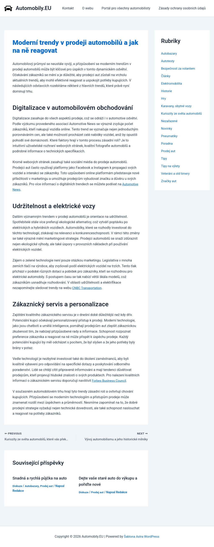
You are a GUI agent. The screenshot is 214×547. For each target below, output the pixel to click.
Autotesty (168, 61)
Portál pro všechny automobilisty (128, 8)
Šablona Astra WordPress (141, 536)
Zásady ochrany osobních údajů (182, 8)
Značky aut (169, 186)
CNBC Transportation (88, 288)
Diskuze (18, 486)
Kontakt (74, 8)
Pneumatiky (170, 141)
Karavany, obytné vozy (177, 106)
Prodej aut (48, 486)
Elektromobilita (172, 83)
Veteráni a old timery (176, 178)
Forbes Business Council (110, 381)
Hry (163, 98)
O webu (91, 8)
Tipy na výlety (171, 171)
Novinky (167, 133)
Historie (167, 91)
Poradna (167, 148)
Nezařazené (170, 126)
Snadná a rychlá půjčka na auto (42, 478)
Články (166, 76)
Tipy (164, 163)
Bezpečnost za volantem (179, 68)
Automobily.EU (33, 8)
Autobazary (32, 486)
